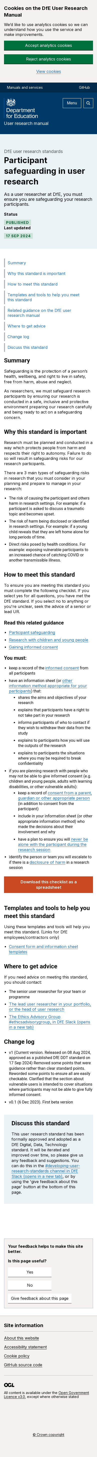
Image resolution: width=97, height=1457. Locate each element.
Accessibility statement (25, 1346)
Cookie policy (17, 1355)
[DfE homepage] (23, 109)
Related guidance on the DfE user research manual (39, 313)
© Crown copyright (48, 1434)
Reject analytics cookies (48, 59)
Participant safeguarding (32, 632)
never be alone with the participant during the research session (53, 844)
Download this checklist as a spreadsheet (48, 884)
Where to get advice (27, 326)
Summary (17, 262)
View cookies (48, 71)
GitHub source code (23, 1364)
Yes (29, 1272)
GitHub (84, 87)
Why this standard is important (36, 273)
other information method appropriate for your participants (48, 686)
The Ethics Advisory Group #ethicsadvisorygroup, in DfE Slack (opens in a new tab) (49, 1022)
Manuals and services (25, 87)
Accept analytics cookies (48, 45)
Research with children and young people (48, 639)
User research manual (26, 123)
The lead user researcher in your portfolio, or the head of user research (50, 1007)
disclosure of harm (47, 862)
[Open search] (88, 103)
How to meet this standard (33, 284)
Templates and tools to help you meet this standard (43, 297)
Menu (72, 103)
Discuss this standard (28, 347)
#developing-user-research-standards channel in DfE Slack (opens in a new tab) (46, 1171)
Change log (18, 336)
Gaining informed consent (33, 647)
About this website (21, 1338)
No (30, 1285)
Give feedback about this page (39, 1298)
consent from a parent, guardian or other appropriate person (55, 795)
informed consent (62, 667)
